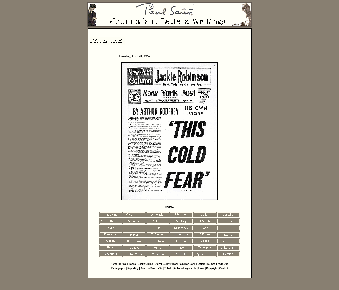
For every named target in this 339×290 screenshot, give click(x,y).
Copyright (211, 268)
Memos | (212, 264)
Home (114, 264)
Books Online (145, 264)
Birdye (123, 264)
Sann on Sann (148, 268)
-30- (160, 268)
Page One (223, 264)
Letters (201, 264)
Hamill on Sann (186, 264)
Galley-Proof (170, 264)
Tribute (168, 268)
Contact (223, 268)
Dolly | (159, 264)
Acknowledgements (185, 268)
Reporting (133, 268)
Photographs (118, 268)
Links (201, 268)
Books (132, 264)
